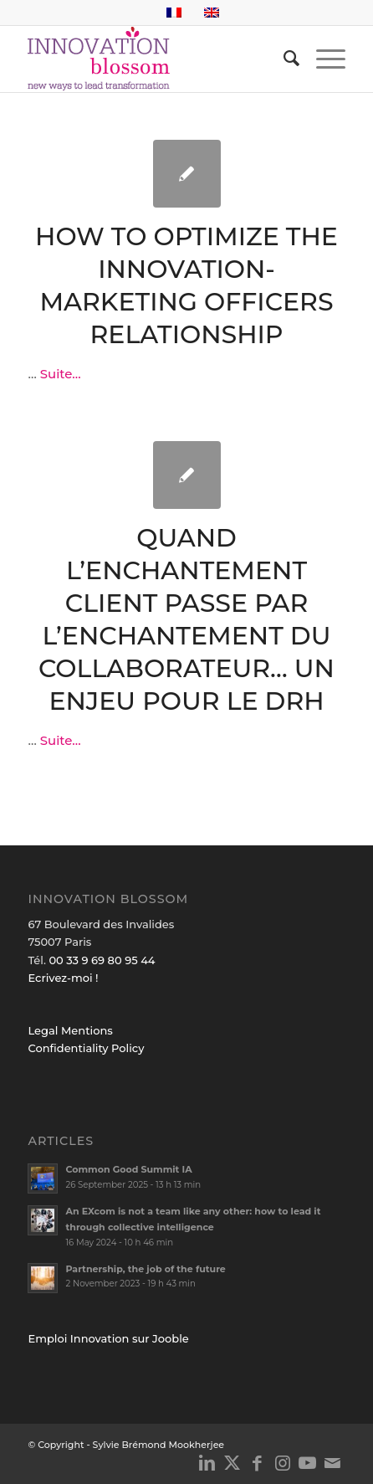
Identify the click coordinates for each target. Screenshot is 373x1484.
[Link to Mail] (332, 1463)
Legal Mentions (70, 1030)
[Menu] (322, 58)
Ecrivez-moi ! (63, 977)
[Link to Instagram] (282, 1463)
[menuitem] (283, 58)
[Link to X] (232, 1463)
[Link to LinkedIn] (207, 1463)
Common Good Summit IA (128, 1169)
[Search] (283, 58)
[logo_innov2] (154, 58)
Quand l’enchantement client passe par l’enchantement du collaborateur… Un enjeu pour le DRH (186, 619)
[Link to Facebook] (257, 1463)
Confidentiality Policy (86, 1048)
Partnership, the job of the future (145, 1269)
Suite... (60, 374)
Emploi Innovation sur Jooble (108, 1338)
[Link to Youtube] (307, 1463)
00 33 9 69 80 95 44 (102, 960)
